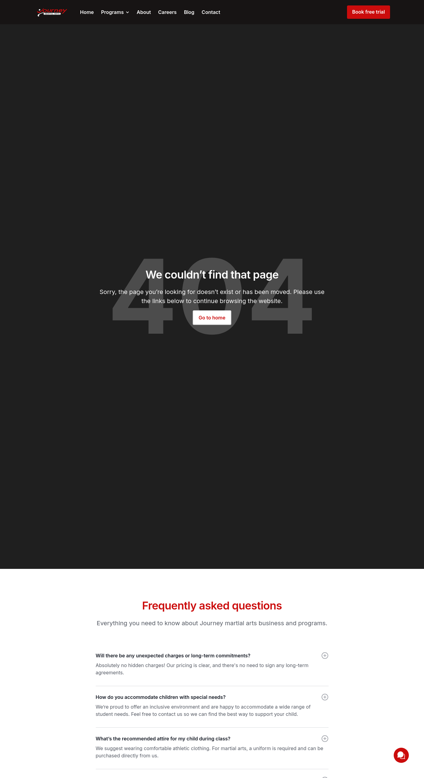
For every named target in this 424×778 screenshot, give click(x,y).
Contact (211, 12)
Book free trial (368, 12)
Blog (189, 12)
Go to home (212, 318)
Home (87, 12)
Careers (167, 12)
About (144, 12)
